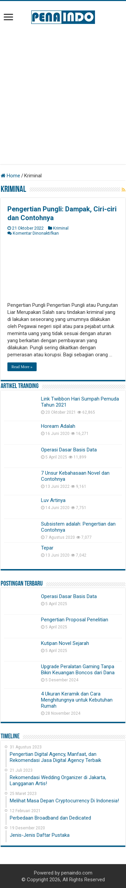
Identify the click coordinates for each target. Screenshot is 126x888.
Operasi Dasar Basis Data (69, 450)
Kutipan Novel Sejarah (65, 643)
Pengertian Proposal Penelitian (74, 620)
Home (10, 176)
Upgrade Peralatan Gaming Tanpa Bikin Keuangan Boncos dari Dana (78, 669)
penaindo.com (76, 873)
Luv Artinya (53, 500)
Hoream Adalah (58, 426)
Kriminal (61, 228)
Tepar (47, 548)
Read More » (22, 366)
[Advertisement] (63, 94)
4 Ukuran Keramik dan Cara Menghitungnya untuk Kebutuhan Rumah (77, 700)
